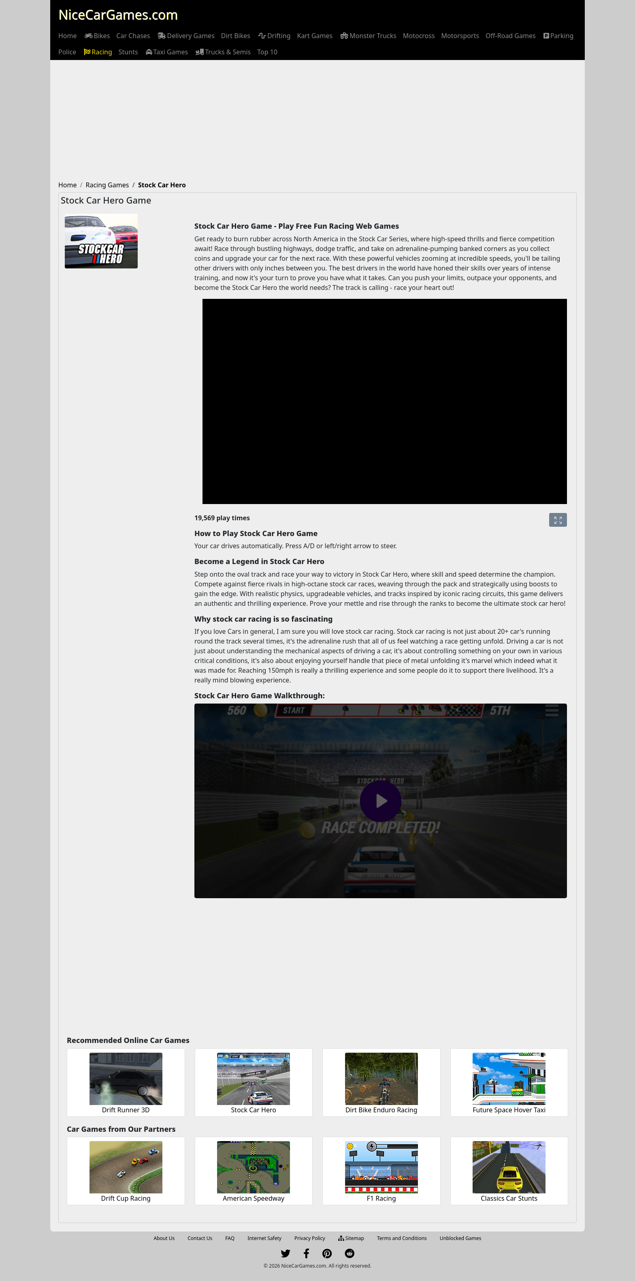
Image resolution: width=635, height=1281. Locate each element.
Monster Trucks (367, 35)
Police (67, 51)
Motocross (419, 35)
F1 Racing (381, 1198)
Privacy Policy (309, 1238)
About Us (164, 1238)
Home (67, 35)
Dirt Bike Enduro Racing (381, 1109)
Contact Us (200, 1238)
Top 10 (267, 51)
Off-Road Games (511, 35)
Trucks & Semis (222, 51)
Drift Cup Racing (126, 1198)
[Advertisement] (317, 121)
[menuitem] (67, 36)
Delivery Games (185, 35)
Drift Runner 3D (126, 1109)
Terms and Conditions (402, 1238)
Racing (97, 51)
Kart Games (314, 35)
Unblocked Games (461, 1238)
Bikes (96, 35)
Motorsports (460, 35)
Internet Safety (264, 1238)
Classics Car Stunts (509, 1198)
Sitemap (351, 1238)
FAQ (229, 1238)
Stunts (128, 51)
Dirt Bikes (235, 35)
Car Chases (133, 35)
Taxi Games (166, 51)
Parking (558, 35)
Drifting (274, 35)
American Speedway (253, 1198)
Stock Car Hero (253, 1109)
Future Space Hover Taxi (509, 1109)
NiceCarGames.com (118, 14)
